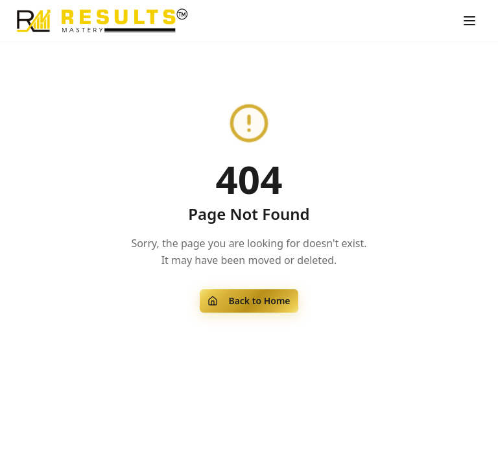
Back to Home (249, 300)
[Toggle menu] (469, 21)
